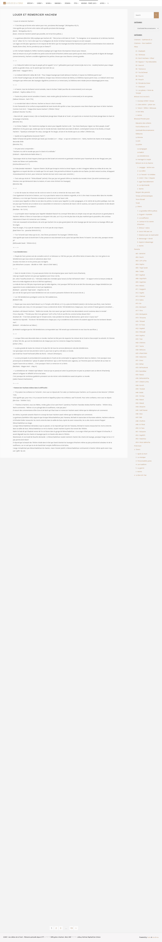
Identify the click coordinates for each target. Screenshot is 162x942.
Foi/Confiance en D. (142, 127)
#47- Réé (139, 417)
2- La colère (141, 171)
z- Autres (139, 115)
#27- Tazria (140, 346)
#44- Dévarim (140, 407)
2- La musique (140, 457)
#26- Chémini (140, 343)
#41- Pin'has (140, 396)
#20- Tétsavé (140, 321)
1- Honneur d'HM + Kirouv (145, 101)
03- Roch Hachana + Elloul (145, 58)
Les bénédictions (143, 156)
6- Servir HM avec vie (144, 231)
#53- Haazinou (141, 439)
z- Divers (137, 449)
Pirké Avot (137, 446)
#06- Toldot (140, 271)
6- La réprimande (143, 185)
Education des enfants (143, 123)
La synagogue (142, 149)
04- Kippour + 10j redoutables (146, 62)
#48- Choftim (140, 421)
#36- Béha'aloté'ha (142, 378)
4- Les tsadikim (141, 464)
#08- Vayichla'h (141, 278)
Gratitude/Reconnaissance (145, 130)
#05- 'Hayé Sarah (142, 268)
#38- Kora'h (140, 385)
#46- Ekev (139, 414)
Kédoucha (139, 134)
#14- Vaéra (139, 300)
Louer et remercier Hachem (35, 14)
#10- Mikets (140, 286)
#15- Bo (138, 303)
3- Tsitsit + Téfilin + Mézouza (146, 108)
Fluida (148, 937)
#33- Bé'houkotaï (142, 367)
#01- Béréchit (140, 254)
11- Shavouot (140, 87)
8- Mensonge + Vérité (145, 239)
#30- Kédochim (141, 357)
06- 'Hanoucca (141, 69)
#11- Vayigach (141, 289)
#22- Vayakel (140, 328)
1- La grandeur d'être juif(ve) (147, 211)
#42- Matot (140, 400)
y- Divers (139, 206)
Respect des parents (143, 192)
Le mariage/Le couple (143, 159)
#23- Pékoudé (140, 332)
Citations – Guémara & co (143, 40)
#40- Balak (139, 392)
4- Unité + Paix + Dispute (146, 178)
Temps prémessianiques (144, 196)
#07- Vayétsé (140, 275)
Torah (138, 203)
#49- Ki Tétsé (140, 424)
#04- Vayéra (140, 264)
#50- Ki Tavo (140, 428)
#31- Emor (139, 360)
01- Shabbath (140, 51)
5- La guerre (140, 468)
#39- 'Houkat (140, 389)
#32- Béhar (140, 364)
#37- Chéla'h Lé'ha (142, 382)
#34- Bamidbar (141, 371)
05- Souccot (140, 65)
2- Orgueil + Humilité (144, 214)
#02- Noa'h (140, 257)
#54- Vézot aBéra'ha (143, 442)
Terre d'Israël (140, 199)
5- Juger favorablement (145, 182)
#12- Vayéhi (140, 293)
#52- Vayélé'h (140, 435)
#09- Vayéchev (141, 282)
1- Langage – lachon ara (145, 167)
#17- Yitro (139, 310)
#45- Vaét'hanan (141, 410)
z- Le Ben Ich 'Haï (140, 475)
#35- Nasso (140, 375)
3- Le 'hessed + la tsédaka (146, 174)
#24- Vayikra (140, 335)
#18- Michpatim (141, 314)
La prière (139, 144)
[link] (108, 3)
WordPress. (155, 937)
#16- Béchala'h (141, 307)
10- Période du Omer (143, 83)
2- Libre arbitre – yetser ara (145, 104)
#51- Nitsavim (141, 432)
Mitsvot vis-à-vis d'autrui (144, 163)
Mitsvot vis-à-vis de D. (142, 97)
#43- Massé (140, 403)
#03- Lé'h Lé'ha (141, 261)
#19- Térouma (141, 318)
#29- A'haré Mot (141, 353)
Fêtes (136, 47)
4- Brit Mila (140, 112)
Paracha (137, 249)
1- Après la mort (141, 454)
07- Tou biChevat (142, 72)
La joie (138, 141)
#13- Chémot (140, 296)
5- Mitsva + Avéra (143, 228)
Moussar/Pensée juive (141, 119)
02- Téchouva (140, 55)
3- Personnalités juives (144, 461)
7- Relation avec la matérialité (147, 235)
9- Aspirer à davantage (145, 242)
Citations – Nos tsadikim (143, 43)
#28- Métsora (140, 350)
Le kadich (140, 152)
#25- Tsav (139, 339)
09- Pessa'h (140, 80)
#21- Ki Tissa (140, 325)
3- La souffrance (143, 218)
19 (72, 928)
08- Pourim (140, 76)
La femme (139, 137)
